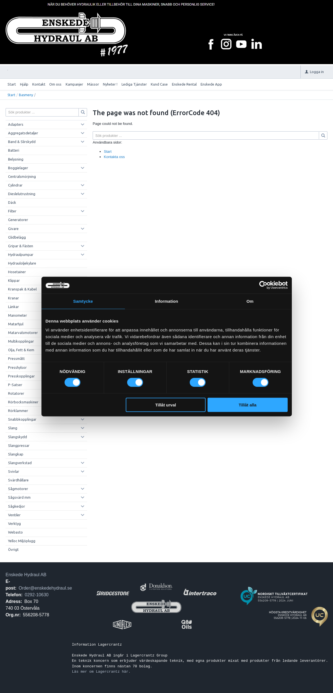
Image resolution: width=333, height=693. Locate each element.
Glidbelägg (17, 237)
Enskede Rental (184, 84)
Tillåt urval (165, 404)
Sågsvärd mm (19, 497)
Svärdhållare (18, 480)
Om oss (55, 84)
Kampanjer (74, 84)
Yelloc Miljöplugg (21, 541)
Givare (13, 229)
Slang (12, 428)
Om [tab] (249, 301)
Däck (12, 202)
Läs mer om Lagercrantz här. (101, 671)
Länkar (13, 307)
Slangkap (15, 454)
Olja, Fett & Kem (21, 350)
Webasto (15, 532)
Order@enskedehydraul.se (45, 588)
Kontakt (38, 84)
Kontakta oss (114, 157)
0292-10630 (36, 594)
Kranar (13, 298)
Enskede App (211, 84)
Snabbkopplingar (22, 419)
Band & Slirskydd (22, 142)
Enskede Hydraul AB (26, 574)
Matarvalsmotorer (23, 333)
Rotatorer (16, 393)
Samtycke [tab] (83, 301)
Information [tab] (166, 301)
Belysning (15, 159)
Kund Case (159, 84)
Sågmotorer (18, 489)
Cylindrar (15, 185)
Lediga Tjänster (134, 84)
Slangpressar (18, 445)
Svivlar (13, 471)
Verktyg (14, 523)
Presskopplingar (21, 376)
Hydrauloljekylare (22, 263)
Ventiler (14, 515)
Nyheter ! (110, 84)
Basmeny (26, 95)
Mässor (93, 84)
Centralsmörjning (22, 176)
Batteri (13, 150)
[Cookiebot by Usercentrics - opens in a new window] (263, 285)
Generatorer (18, 220)
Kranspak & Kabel (22, 289)
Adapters (15, 124)
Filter (12, 211)
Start (12, 84)
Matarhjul (15, 324)
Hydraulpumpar (20, 254)
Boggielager (18, 168)
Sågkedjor (16, 506)
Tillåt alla (247, 404)
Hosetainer (17, 272)
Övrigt (13, 549)
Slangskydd (17, 437)
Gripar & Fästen (20, 246)
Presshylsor (17, 367)
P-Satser (15, 385)
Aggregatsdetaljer (23, 133)
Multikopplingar (21, 341)
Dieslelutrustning (21, 194)
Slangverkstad (20, 463)
